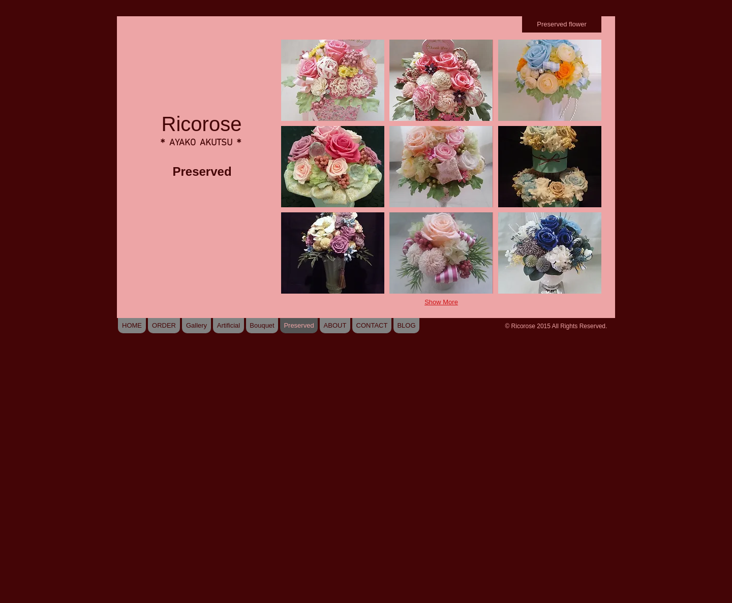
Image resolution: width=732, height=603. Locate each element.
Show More (441, 302)
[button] (332, 80)
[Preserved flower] (561, 24)
